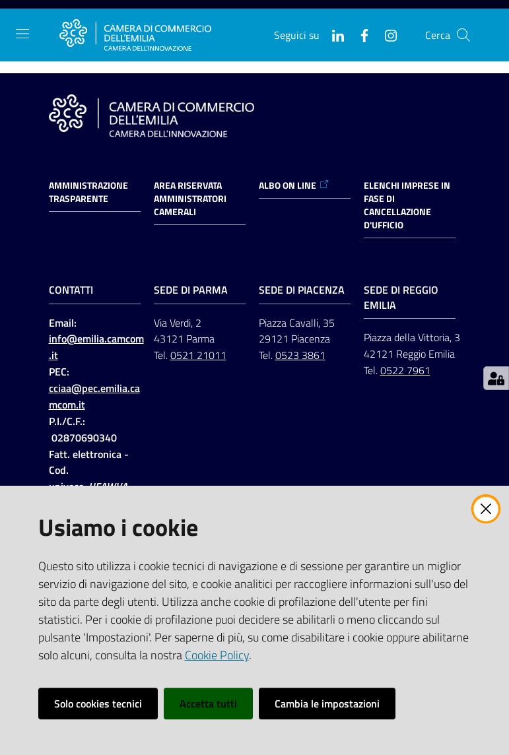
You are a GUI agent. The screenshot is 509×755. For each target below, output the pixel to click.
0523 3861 (300, 355)
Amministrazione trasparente (88, 192)
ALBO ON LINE (294, 185)
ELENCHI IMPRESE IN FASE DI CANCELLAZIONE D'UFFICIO (407, 205)
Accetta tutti (208, 703)
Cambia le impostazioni (327, 703)
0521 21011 (198, 355)
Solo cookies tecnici (98, 703)
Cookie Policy (217, 655)
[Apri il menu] (22, 34)
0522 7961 (405, 370)
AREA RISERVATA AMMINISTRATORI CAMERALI (190, 198)
